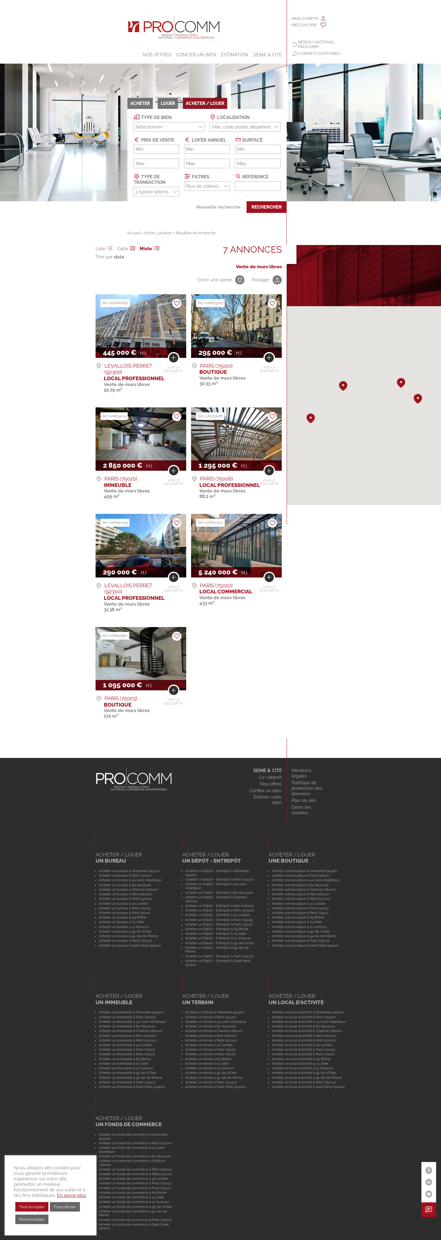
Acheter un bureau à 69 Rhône (122, 917)
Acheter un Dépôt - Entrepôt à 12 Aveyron (218, 938)
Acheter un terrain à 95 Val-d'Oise (210, 1073)
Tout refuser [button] (65, 1207)
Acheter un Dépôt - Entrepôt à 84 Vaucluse (219, 892)
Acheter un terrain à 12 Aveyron (209, 1068)
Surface (249, 139)
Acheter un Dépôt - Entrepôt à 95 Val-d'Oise (219, 943)
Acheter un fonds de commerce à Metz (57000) (135, 1174)
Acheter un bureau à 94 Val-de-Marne (128, 936)
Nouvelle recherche (218, 207)
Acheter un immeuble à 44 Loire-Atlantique (132, 1021)
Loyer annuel (205, 139)
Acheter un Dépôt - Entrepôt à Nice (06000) (219, 906)
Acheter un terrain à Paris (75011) (210, 1054)
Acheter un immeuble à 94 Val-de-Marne (130, 1077)
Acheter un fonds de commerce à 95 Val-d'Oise (135, 1206)
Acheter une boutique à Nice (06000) (301, 894)
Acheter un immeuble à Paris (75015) (127, 1049)
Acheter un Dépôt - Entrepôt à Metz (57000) (219, 910)
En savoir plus (71, 1195)
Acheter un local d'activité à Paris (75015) (303, 1049)
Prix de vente (154, 139)
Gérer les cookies (301, 809)
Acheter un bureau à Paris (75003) (125, 940)
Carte (127, 248)
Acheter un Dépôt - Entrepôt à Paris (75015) (219, 920)
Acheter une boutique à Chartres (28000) (304, 889)
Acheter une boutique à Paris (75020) (301, 875)
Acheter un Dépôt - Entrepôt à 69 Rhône (216, 929)
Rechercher (266, 207)
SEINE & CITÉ (267, 55)
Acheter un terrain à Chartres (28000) (214, 1031)
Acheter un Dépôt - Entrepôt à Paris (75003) (219, 956)
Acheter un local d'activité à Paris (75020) (304, 1017)
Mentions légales (301, 773)
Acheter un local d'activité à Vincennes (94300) (308, 1012)
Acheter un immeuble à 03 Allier (124, 1063)
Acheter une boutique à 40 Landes (299, 903)
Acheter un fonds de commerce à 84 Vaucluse (135, 1156)
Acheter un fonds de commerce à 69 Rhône (133, 1192)
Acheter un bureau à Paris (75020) (125, 875)
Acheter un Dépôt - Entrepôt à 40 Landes (217, 915)
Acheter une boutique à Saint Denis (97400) (305, 945)
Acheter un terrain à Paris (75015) (210, 1049)
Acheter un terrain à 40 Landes (208, 1045)
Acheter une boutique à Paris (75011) (300, 913)
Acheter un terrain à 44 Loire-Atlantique (215, 1021)
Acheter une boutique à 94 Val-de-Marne (304, 936)
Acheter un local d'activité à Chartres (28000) (307, 1031)
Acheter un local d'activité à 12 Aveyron (302, 1068)
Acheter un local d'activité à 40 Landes (302, 1045)
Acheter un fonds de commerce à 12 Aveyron (134, 1202)
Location (164, 233)
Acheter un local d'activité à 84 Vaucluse (303, 1026)
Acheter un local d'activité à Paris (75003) (304, 1082)
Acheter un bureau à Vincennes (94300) (129, 871)
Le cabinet (270, 777)
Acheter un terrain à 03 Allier (207, 1063)
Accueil (133, 233)
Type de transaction (149, 179)
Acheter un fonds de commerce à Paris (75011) (135, 1188)
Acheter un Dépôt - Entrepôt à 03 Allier (215, 933)
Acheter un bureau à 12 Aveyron (124, 927)
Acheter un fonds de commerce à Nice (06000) (135, 1169)
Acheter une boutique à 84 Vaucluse (300, 885)
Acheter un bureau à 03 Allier (121, 922)
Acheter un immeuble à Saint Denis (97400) (132, 1087)
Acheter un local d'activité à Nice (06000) (304, 1036)
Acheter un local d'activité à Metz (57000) (304, 1040)
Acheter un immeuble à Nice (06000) (127, 1036)
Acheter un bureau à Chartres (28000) (128, 889)
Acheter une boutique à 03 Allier (297, 922)
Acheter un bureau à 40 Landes (123, 903)
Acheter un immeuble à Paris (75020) (127, 1017)
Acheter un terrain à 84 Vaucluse (210, 1026)
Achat (149, 233)
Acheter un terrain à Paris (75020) (210, 1017)
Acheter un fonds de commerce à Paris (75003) (135, 1220)
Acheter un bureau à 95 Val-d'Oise (125, 931)
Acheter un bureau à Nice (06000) (125, 894)
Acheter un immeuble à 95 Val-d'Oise (127, 1073)
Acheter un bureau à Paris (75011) (125, 913)
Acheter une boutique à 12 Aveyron (299, 927)
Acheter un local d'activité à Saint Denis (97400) (308, 1087)
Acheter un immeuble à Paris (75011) (127, 1054)
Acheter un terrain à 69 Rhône (208, 1059)
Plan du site (304, 800)
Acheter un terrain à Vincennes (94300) (214, 1012)
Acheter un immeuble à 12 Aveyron (126, 1068)
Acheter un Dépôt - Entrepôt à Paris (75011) (219, 924)
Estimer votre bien (268, 799)
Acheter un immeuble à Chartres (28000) (130, 1031)
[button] (401, 383)
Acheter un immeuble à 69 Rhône (125, 1059)
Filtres (196, 176)
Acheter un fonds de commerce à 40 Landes (133, 1178)
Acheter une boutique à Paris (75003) (301, 940)
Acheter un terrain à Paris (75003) (210, 1082)
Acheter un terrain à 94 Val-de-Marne (214, 1077)
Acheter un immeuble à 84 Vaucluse (127, 1026)
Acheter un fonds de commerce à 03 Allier (131, 1197)
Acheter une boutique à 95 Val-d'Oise (301, 931)
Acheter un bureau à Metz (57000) (125, 898)
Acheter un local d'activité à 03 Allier (300, 1063)
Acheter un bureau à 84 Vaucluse (125, 885)
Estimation (234, 55)
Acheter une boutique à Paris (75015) (300, 908)
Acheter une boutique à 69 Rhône (298, 917)
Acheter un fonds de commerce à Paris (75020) (135, 1143)
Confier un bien (196, 55)
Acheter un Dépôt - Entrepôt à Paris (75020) (219, 879)
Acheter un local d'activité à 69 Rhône (301, 1059)
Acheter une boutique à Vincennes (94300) (304, 871)
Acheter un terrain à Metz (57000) (211, 1040)
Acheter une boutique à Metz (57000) (301, 898)
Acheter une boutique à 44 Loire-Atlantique (305, 880)
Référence (252, 176)
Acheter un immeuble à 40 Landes (125, 1045)
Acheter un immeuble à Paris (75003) (127, 1082)
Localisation (229, 117)
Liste (105, 248)
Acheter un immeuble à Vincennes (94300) (131, 1012)
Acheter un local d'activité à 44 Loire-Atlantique (308, 1021)
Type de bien (153, 117)
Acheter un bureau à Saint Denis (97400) (130, 945)
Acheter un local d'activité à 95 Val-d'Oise (304, 1073)
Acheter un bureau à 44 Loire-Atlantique (130, 880)
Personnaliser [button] (32, 1219)
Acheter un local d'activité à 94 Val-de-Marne (307, 1077)
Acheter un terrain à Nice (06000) (211, 1036)
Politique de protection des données (307, 788)
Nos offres (157, 55)
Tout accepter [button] (32, 1207)
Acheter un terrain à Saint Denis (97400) (215, 1087)
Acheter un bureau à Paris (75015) (125, 908)
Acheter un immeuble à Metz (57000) (127, 1040)
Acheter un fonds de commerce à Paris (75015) (135, 1183)
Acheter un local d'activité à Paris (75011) (303, 1054)
